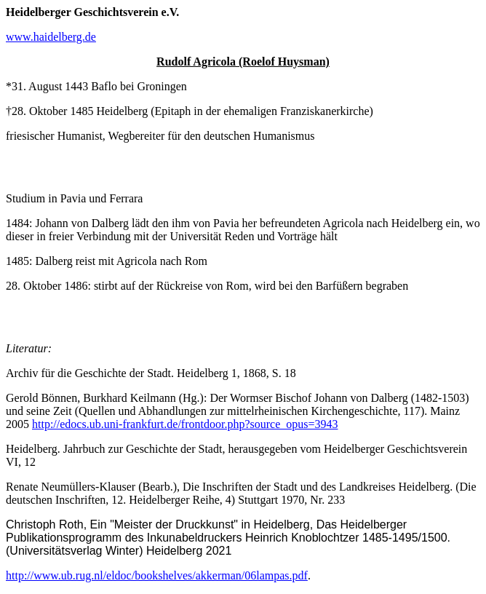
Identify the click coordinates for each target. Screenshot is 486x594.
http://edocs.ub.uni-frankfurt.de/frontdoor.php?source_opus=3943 (185, 424)
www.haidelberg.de (51, 37)
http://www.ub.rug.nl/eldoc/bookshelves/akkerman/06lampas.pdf (157, 575)
